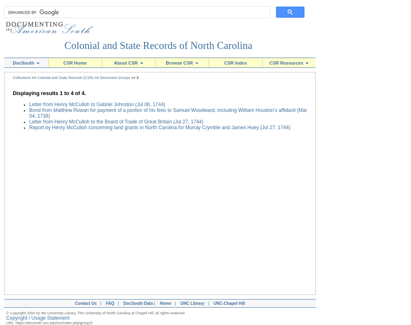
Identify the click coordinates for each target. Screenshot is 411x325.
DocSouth (26, 62)
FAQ (110, 303)
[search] (135, 12)
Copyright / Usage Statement (38, 318)
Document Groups (115, 78)
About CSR (128, 62)
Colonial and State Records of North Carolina (159, 45)
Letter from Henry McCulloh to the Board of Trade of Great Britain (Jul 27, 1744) (116, 122)
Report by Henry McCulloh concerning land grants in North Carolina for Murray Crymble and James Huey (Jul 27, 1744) (159, 127)
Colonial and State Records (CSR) (65, 78)
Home (165, 303)
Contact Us (85, 303)
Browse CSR (182, 62)
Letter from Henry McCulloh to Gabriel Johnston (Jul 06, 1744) (97, 104)
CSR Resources (289, 62)
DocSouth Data (138, 303)
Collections (22, 78)
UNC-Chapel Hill (230, 303)
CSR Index (235, 62)
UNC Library (192, 303)
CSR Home (75, 62)
